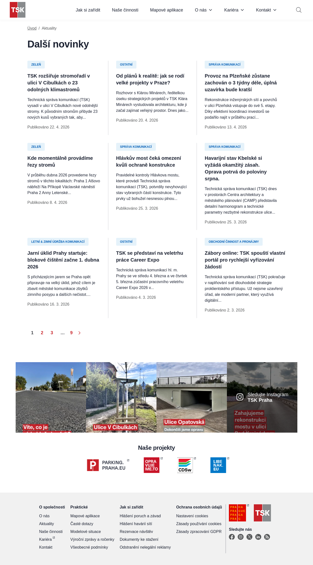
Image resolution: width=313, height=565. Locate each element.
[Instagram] (241, 537)
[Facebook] (232, 537)
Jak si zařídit (88, 10)
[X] (249, 537)
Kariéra (231, 10)
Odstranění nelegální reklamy (145, 547)
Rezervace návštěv (136, 532)
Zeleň (36, 64)
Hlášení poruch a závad (140, 516)
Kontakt (263, 10)
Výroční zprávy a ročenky (92, 539)
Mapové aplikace (166, 10)
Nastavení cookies (192, 516)
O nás (201, 10)
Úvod (31, 28)
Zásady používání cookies (198, 524)
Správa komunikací (224, 64)
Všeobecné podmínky (89, 547)
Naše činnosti (125, 10)
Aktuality (46, 524)
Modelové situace (85, 532)
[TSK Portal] (267, 537)
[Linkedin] (258, 537)
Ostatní (126, 64)
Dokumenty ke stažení (139, 539)
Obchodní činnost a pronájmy (234, 241)
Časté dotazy (81, 524)
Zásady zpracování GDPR (199, 532)
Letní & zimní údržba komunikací (58, 241)
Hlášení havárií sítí (136, 524)
